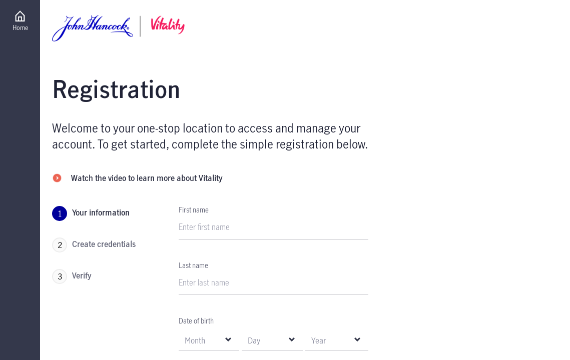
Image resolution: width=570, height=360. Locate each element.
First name (194, 209)
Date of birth (196, 321)
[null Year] (336, 339)
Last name (193, 265)
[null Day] (272, 339)
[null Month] (209, 339)
